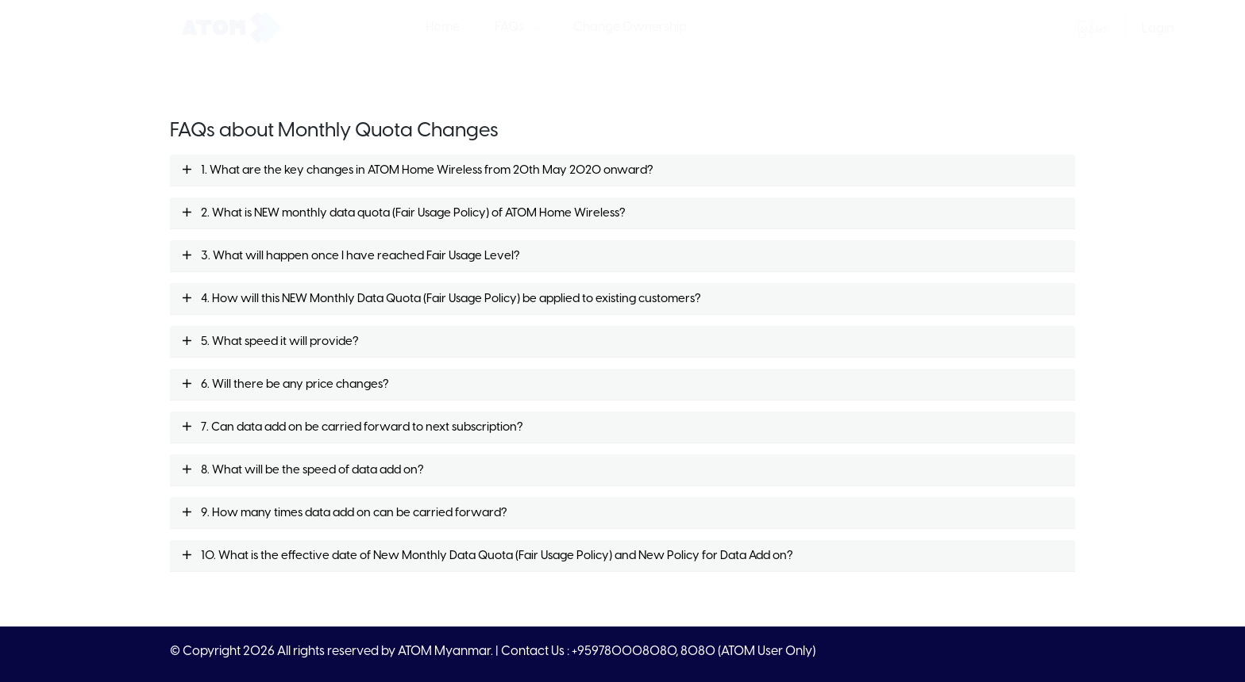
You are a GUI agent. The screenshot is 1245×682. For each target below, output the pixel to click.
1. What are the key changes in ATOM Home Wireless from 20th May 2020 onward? (417, 170)
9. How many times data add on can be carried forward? (344, 513)
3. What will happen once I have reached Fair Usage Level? (350, 256)
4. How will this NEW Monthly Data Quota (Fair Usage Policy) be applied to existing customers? (441, 299)
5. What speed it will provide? (270, 341)
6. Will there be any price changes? (285, 384)
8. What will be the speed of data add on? (302, 470)
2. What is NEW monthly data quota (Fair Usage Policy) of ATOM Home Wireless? (403, 213)
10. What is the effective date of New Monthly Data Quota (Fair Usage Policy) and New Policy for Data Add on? (487, 556)
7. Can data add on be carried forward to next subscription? (352, 427)
